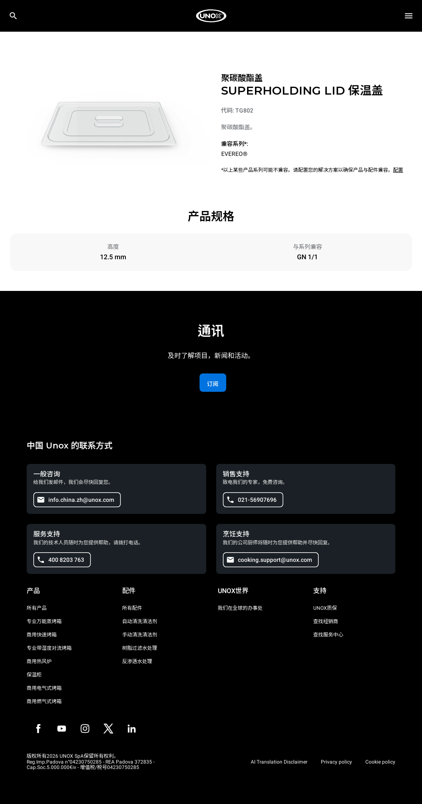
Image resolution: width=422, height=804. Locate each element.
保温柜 (34, 675)
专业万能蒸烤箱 (44, 621)
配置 (398, 170)
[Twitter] (108, 728)
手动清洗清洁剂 (139, 635)
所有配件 (132, 608)
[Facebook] (38, 728)
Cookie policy (380, 762)
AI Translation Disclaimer (279, 762)
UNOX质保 (325, 608)
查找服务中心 (328, 635)
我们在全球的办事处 (240, 608)
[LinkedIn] (131, 728)
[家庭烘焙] (211, 16)
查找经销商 (325, 621)
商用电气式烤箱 (44, 688)
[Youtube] (61, 728)
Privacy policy (336, 762)
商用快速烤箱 (42, 635)
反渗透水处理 (137, 661)
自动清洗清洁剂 (139, 621)
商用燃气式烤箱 (44, 701)
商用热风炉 (39, 661)
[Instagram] (85, 728)
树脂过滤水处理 (139, 648)
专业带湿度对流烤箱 (49, 648)
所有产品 (37, 608)
